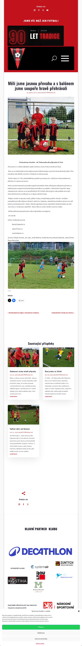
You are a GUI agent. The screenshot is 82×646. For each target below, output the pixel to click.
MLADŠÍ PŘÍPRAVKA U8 (48, 93)
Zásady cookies (40, 643)
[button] (79, 611)
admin (31, 93)
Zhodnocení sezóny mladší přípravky (23, 371)
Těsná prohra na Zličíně (53, 371)
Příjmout (41, 627)
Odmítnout (41, 633)
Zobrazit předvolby (41, 639)
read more (13, 396)
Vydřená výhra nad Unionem (20, 429)
